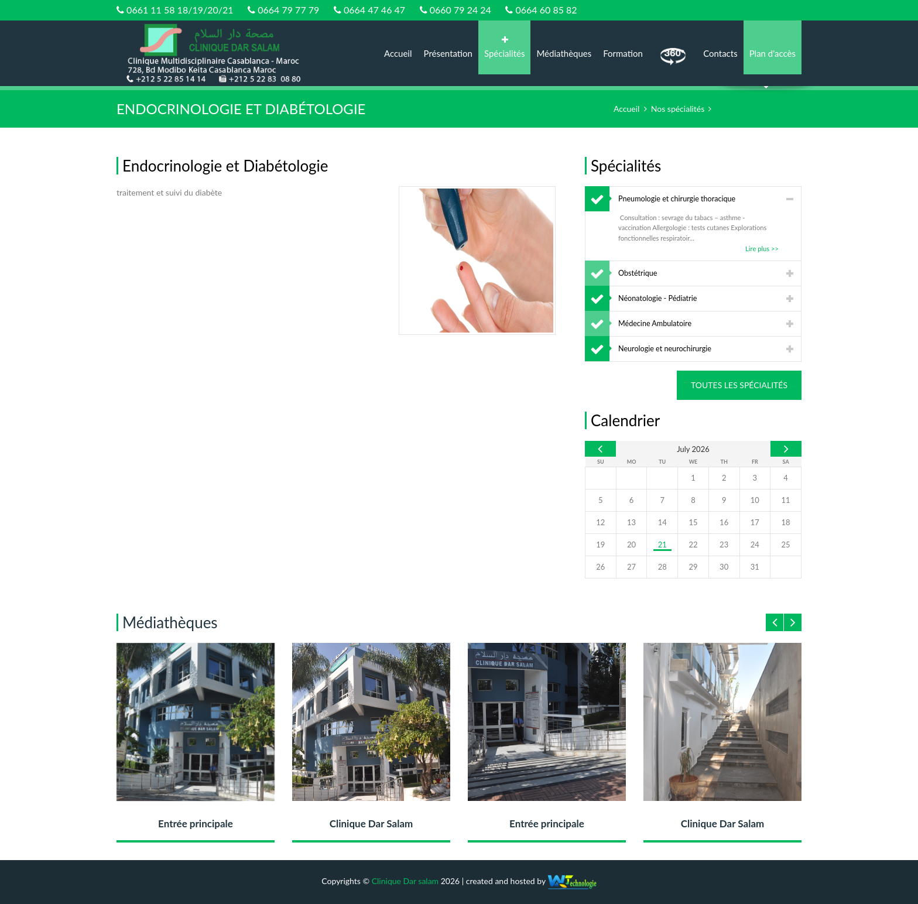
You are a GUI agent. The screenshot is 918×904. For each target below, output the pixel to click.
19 (600, 544)
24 (755, 544)
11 (786, 500)
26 (600, 566)
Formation (623, 53)
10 (755, 500)
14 (662, 522)
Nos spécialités (677, 109)
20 (631, 544)
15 (692, 522)
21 (662, 544)
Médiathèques (563, 53)
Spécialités (504, 47)
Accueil (398, 53)
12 (600, 522)
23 (724, 544)
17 (755, 522)
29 (692, 566)
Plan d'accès (772, 53)
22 (692, 544)
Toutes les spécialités (739, 385)
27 (631, 566)
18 (786, 522)
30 (724, 566)
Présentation (448, 53)
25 (786, 544)
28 (662, 566)
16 (724, 522)
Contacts (720, 53)
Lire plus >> (762, 248)
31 (755, 566)
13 (631, 522)
